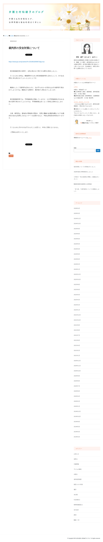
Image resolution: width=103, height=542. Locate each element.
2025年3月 (77, 213)
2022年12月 (77, 274)
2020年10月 (77, 371)
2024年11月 (77, 218)
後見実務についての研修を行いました (85, 166)
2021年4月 (77, 345)
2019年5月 (77, 426)
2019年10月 (77, 416)
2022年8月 (77, 284)
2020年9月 (77, 376)
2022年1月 (77, 310)
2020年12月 (77, 360)
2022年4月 (77, 294)
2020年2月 (77, 401)
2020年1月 (77, 406)
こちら (76, 86)
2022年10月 (77, 279)
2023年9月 (77, 254)
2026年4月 (77, 208)
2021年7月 (77, 335)
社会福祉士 (77, 499)
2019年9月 (77, 421)
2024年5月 (77, 244)
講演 (75, 515)
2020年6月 (77, 391)
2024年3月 (77, 249)
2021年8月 (77, 330)
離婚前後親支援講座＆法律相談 (83, 184)
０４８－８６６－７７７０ (81, 102)
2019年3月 (77, 437)
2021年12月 (77, 315)
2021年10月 (77, 320)
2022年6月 (77, 289)
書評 (75, 489)
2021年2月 (77, 350)
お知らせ (76, 454)
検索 (75, 148)
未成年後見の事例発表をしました (83, 171)
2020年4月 (77, 396)
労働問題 (76, 464)
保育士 (76, 459)
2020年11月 (77, 365)
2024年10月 (77, 223)
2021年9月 (77, 325)
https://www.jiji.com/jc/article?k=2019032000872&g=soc (27, 62)
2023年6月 (77, 259)
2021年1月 (77, 355)
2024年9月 (77, 228)
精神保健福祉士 (78, 504)
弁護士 (76, 474)
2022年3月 (77, 299)
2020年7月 (77, 386)
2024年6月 (77, 238)
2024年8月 (77, 233)
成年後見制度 (77, 479)
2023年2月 (77, 264)
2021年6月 (77, 340)
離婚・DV (76, 520)
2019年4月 (77, 431)
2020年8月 (77, 381)
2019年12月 (77, 411)
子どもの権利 (77, 469)
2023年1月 (77, 269)
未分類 (11, 155)
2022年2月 (77, 305)
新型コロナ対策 (78, 484)
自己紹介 (76, 510)
